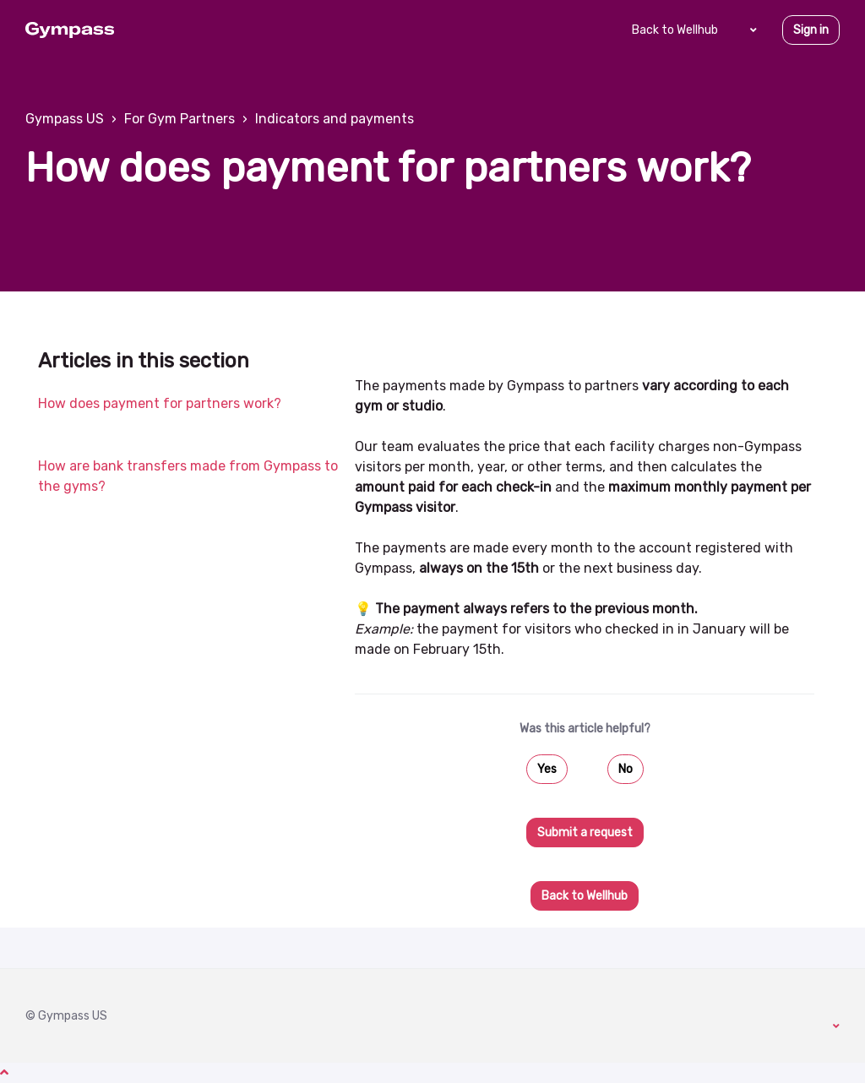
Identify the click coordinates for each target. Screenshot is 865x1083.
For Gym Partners (179, 119)
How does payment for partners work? (159, 403)
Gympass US (64, 119)
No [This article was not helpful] (625, 769)
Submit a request (585, 832)
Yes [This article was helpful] (547, 769)
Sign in (811, 30)
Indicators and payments (334, 119)
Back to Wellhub (675, 30)
